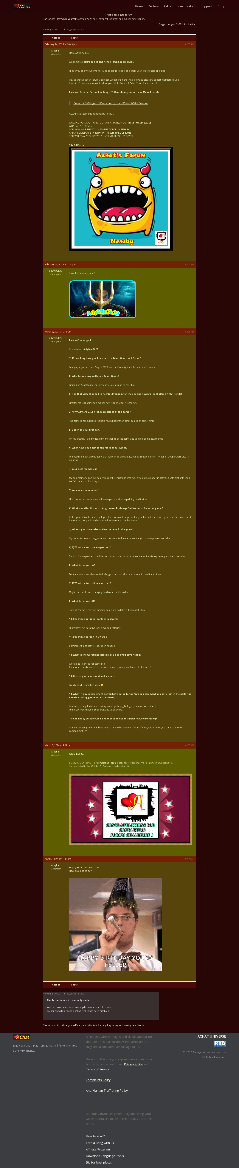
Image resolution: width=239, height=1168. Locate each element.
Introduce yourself (67, 19)
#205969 (189, 745)
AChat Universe (212, 1036)
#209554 (189, 859)
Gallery (153, 6)
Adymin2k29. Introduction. (182, 24)
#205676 (189, 264)
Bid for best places (99, 1162)
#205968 (189, 331)
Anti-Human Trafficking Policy (107, 1091)
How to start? (95, 1136)
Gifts (167, 6)
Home (139, 6)
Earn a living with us (100, 1143)
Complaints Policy (98, 1080)
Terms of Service (97, 1069)
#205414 (189, 44)
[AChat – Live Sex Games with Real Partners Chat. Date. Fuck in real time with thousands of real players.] (23, 6)
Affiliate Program (98, 1149)
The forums (49, 19)
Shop (221, 6)
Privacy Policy (133, 1064)
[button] (194, 6)
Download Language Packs (105, 1156)
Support (207, 6)
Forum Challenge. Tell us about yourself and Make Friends (111, 103)
